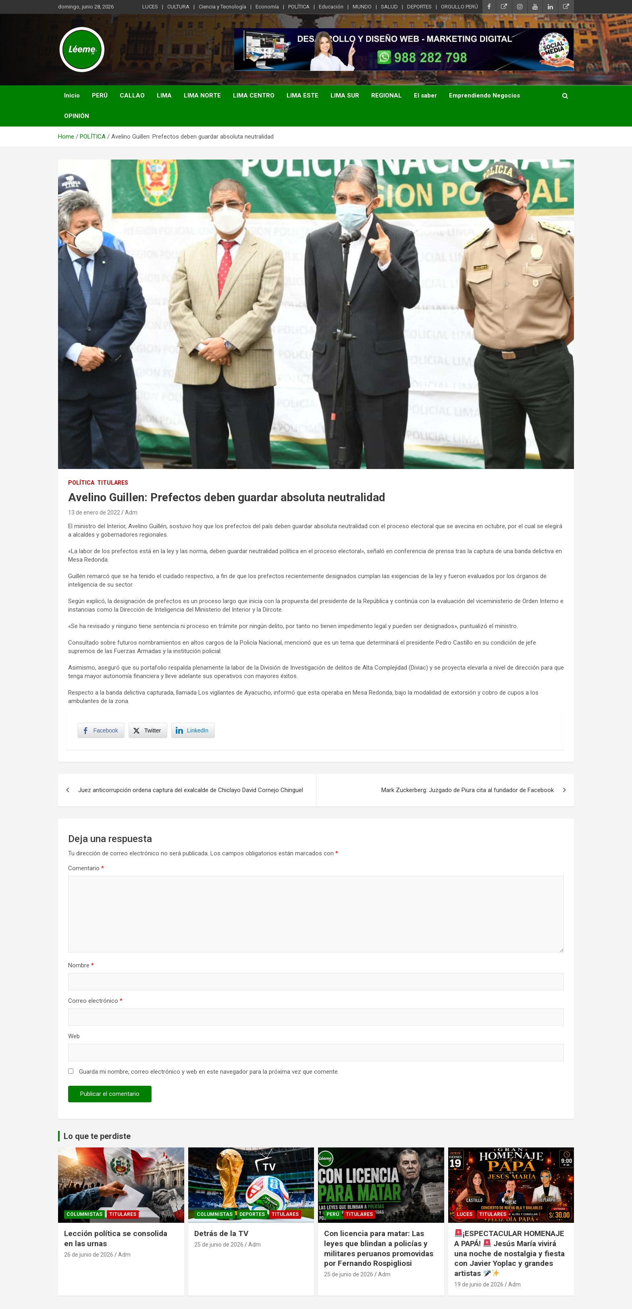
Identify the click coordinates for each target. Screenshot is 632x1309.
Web (74, 1037)
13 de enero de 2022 (94, 512)
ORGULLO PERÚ (459, 7)
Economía (267, 7)
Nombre (81, 966)
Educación (331, 7)
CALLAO (132, 95)
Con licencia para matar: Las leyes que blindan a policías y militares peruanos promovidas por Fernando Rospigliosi (378, 1249)
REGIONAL (386, 95)
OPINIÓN (76, 116)
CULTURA (178, 7)
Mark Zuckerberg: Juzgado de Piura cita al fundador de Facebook (467, 791)
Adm (131, 512)
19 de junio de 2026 (478, 1285)
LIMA (164, 95)
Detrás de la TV (221, 1234)
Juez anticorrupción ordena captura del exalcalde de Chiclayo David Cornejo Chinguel (190, 791)
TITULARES (112, 482)
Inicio (72, 95)
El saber (425, 95)
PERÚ (100, 95)
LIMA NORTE (202, 95)
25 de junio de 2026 (218, 1246)
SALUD (389, 7)
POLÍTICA (299, 7)
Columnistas (84, 1216)
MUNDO (362, 7)
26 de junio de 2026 (88, 1256)
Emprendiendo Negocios (484, 95)
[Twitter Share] (148, 731)
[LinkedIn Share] (194, 731)
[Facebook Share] (101, 731)
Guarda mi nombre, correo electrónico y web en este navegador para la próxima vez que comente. (209, 1073)
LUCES (150, 7)
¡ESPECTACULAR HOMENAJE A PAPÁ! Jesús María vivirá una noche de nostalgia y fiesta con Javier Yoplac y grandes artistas (509, 1254)
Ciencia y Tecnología (222, 7)
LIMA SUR (345, 95)
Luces (464, 1216)
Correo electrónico (95, 1002)
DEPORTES (419, 7)
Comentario (86, 869)
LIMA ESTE (302, 95)
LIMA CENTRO (253, 95)
